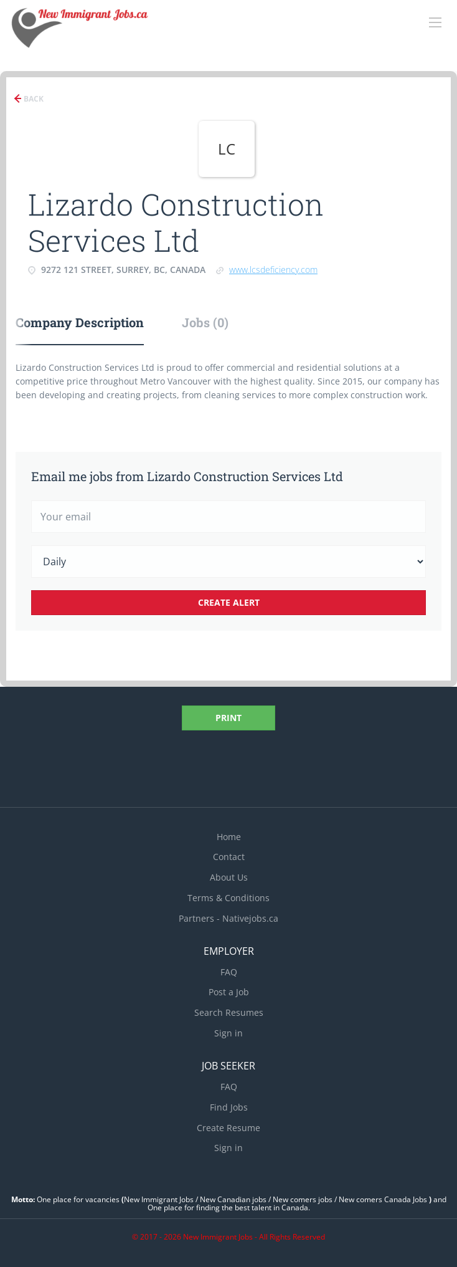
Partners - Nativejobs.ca (228, 918)
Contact (229, 857)
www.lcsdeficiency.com (273, 269)
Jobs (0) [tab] (205, 322)
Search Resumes (228, 1012)
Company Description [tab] (80, 322)
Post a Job (229, 992)
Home (229, 837)
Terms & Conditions (228, 898)
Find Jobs (229, 1107)
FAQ (228, 972)
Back (33, 98)
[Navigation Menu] (435, 22)
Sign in (228, 1033)
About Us (229, 877)
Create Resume (228, 1128)
